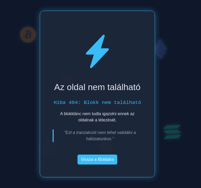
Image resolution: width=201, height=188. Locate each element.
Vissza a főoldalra (97, 159)
